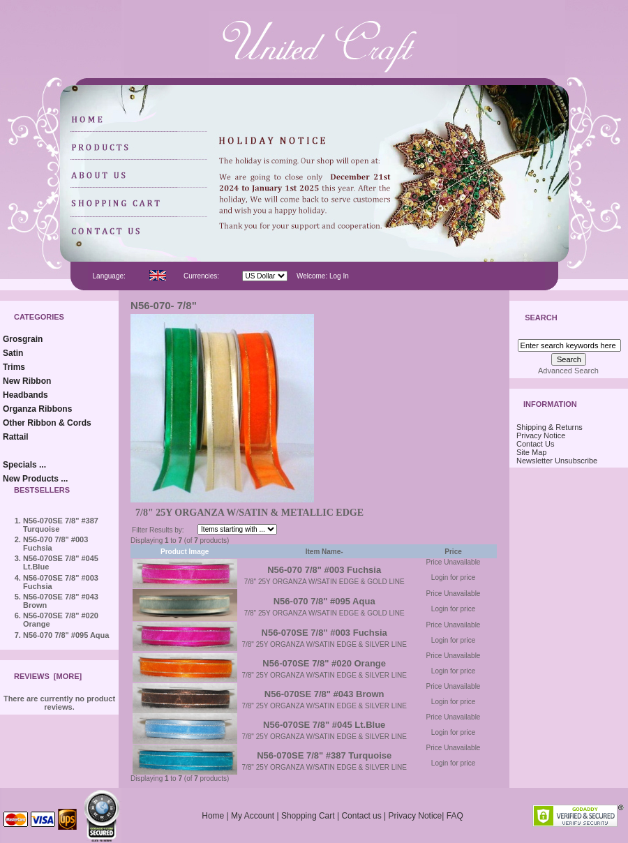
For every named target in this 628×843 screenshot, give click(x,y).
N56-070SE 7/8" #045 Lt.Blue (324, 724)
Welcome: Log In (323, 276)
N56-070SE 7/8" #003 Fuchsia (324, 632)
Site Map (531, 452)
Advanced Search (568, 370)
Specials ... (24, 465)
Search (541, 318)
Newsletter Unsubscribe (556, 460)
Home (213, 816)
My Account (252, 816)
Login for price (453, 577)
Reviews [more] (48, 676)
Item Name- (324, 551)
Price (452, 551)
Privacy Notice (540, 435)
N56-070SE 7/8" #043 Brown (324, 694)
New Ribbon (27, 381)
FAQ (455, 816)
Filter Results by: (158, 530)
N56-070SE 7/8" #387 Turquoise (324, 755)
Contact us (361, 816)
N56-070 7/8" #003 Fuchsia (324, 570)
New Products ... (35, 479)
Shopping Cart (308, 816)
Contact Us (535, 444)
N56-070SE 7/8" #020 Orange (324, 663)
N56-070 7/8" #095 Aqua (66, 635)
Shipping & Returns (549, 427)
